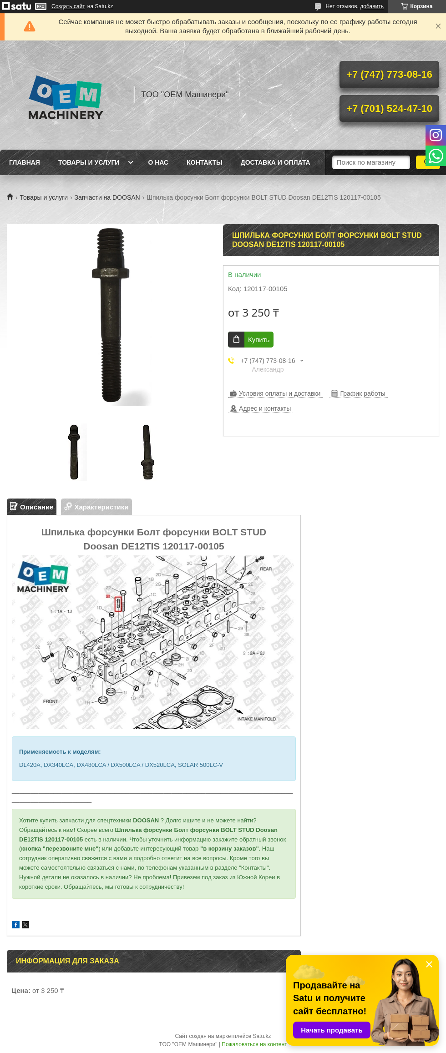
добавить (372, 6)
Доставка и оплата (275, 162)
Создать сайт (68, 6)
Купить (258, 339)
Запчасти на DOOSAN (107, 197)
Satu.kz (262, 1036)
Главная (24, 162)
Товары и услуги (89, 162)
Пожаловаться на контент (254, 1044)
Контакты (204, 162)
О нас (158, 162)
